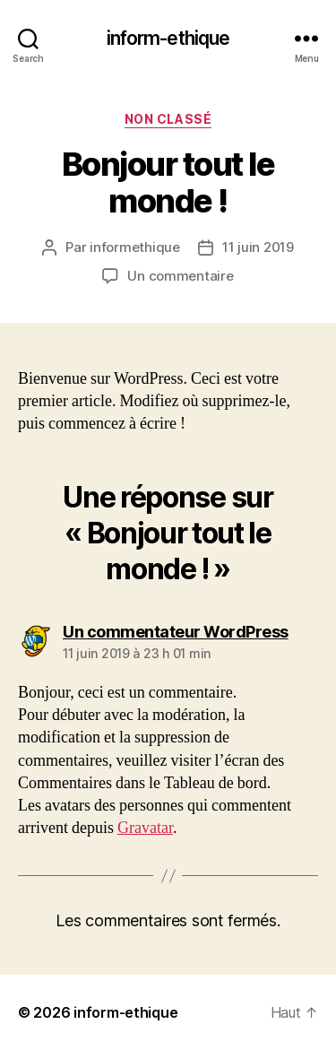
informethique (135, 247)
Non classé (168, 118)
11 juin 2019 (258, 247)
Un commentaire (180, 275)
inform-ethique (168, 38)
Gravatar (145, 828)
